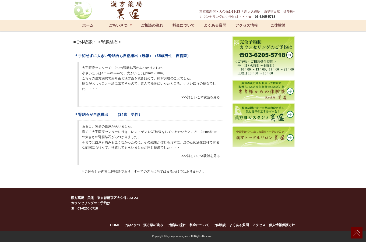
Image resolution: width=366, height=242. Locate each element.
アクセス (258, 225)
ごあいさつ (118, 25)
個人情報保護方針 (282, 225)
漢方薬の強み (153, 225)
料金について (183, 25)
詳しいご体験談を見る (203, 97)
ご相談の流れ (152, 25)
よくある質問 (215, 25)
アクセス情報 (246, 25)
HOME (115, 225)
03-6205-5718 (265, 16)
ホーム (87, 25)
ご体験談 (278, 25)
